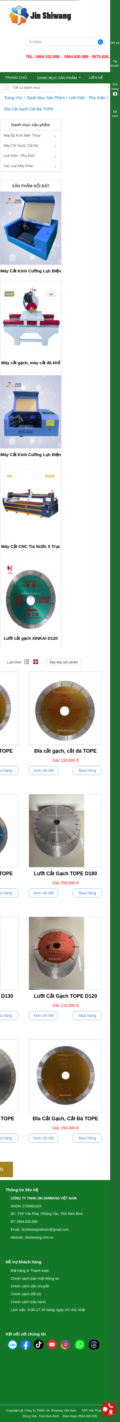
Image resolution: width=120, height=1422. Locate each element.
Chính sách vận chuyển (30, 1286)
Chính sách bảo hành (28, 1302)
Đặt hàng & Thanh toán (30, 1270)
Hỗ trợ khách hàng (23, 1262)
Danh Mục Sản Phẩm (57, 78)
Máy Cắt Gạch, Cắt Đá (21, 146)
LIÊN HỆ (96, 77)
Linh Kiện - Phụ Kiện (87, 97)
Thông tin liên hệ (22, 1190)
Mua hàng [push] (87, 770)
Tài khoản (115, 60)
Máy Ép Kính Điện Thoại (22, 135)
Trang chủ (13, 97)
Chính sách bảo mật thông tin (35, 1278)
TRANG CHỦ (16, 77)
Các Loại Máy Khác (18, 166)
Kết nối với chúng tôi (26, 1334)
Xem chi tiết (43, 770)
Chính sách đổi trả (26, 1294)
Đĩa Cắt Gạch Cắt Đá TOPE (28, 109)
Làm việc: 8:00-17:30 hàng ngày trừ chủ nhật (48, 1310)
